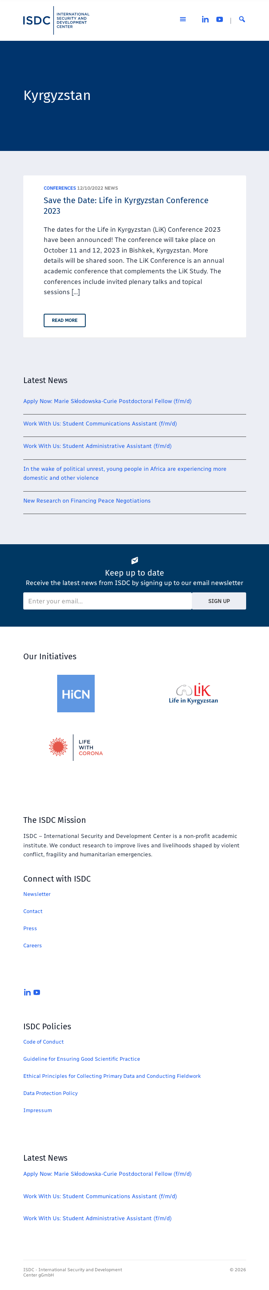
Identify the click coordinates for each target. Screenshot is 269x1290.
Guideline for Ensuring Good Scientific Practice (81, 1059)
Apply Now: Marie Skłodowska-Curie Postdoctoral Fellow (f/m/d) (107, 401)
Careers (32, 945)
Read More (65, 320)
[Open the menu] (183, 20)
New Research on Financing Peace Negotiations (87, 500)
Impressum (37, 1110)
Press (30, 928)
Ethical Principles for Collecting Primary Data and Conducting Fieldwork (112, 1076)
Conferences (60, 188)
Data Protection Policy (50, 1093)
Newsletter (37, 894)
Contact (32, 911)
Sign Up (219, 601)
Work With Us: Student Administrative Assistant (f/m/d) (97, 446)
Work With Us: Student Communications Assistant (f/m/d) (100, 423)
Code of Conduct (43, 1042)
